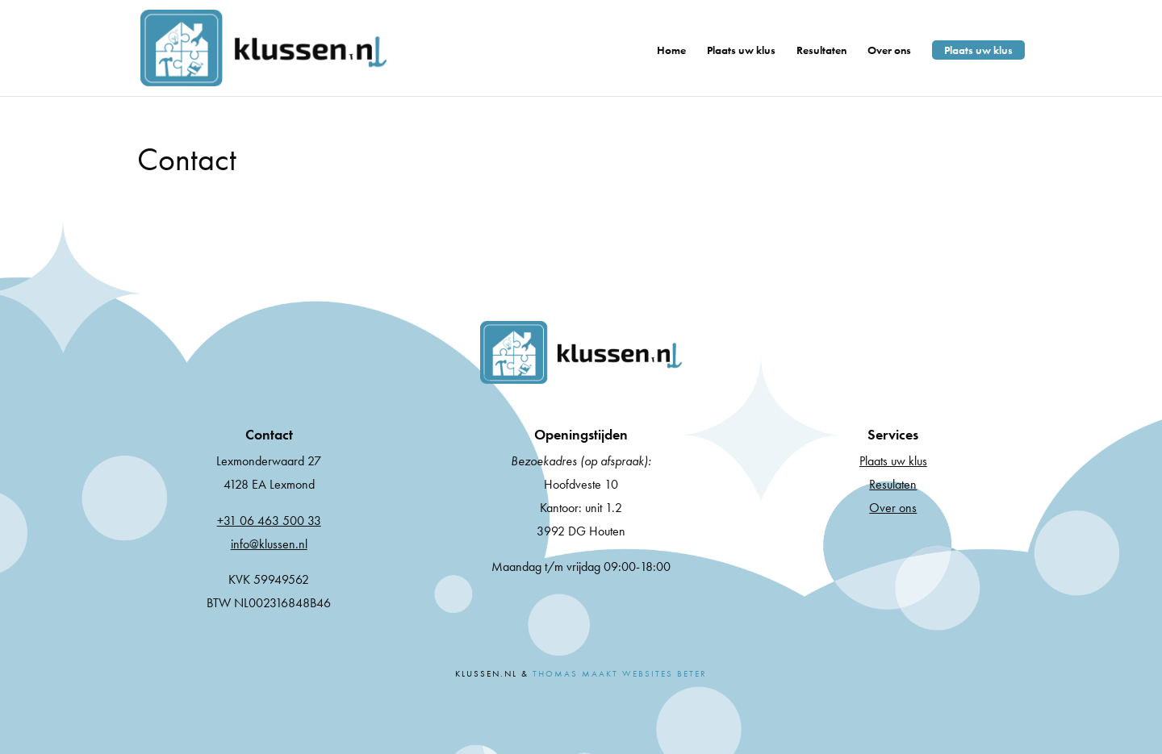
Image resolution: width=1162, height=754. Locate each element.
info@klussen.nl (269, 543)
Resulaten (893, 484)
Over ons (889, 50)
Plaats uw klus (741, 50)
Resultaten (821, 50)
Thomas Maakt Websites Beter (620, 673)
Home (671, 50)
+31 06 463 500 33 (269, 520)
